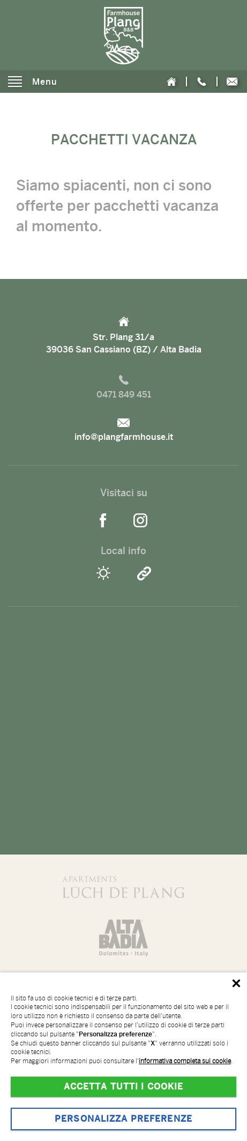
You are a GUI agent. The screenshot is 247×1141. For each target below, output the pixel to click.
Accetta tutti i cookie (124, 1087)
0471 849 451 (123, 387)
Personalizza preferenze (123, 1119)
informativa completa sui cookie (185, 1061)
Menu (32, 81)
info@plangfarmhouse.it (123, 430)
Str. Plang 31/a (123, 336)
